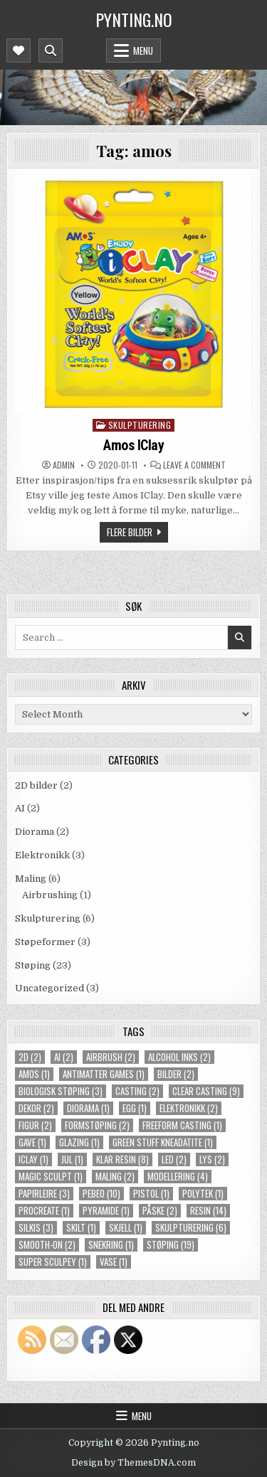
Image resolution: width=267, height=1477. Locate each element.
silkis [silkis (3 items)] (36, 1228)
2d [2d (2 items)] (30, 1057)
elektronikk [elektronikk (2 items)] (188, 1108)
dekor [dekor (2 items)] (36, 1108)
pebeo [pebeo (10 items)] (101, 1193)
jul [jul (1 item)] (72, 1159)
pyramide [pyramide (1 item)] (106, 1210)
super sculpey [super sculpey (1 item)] (53, 1262)
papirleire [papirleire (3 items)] (44, 1193)
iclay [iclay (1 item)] (33, 1159)
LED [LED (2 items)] (174, 1159)
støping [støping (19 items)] (170, 1245)
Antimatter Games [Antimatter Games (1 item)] (104, 1074)
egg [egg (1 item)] (134, 1108)
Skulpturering (140, 425)
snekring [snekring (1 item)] (111, 1245)
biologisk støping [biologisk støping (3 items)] (61, 1091)
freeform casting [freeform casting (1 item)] (182, 1125)
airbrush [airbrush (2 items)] (110, 1057)
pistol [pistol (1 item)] (151, 1193)
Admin (64, 465)
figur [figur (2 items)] (35, 1125)
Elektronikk (42, 855)
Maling (30, 878)
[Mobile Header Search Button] (50, 50)
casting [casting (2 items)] (137, 1091)
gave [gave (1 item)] (32, 1142)
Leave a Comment (194, 465)
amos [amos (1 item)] (34, 1074)
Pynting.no (133, 19)
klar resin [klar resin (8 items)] (122, 1159)
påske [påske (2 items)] (159, 1210)
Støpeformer (45, 942)
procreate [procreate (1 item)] (44, 1210)
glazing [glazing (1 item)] (79, 1142)
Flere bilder (129, 532)
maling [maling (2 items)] (115, 1176)
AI (20, 808)
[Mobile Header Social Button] (18, 50)
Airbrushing (50, 895)
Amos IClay (133, 445)
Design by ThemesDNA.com (133, 1463)
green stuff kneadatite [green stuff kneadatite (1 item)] (162, 1142)
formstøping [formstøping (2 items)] (97, 1125)
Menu (143, 50)
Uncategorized (49, 988)
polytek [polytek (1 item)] (203, 1193)
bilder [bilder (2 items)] (175, 1074)
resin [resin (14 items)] (208, 1210)
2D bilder (36, 785)
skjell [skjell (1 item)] (125, 1228)
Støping (33, 965)
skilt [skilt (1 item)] (81, 1228)
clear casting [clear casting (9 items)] (206, 1091)
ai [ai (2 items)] (63, 1057)
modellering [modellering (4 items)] (177, 1176)
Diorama (34, 831)
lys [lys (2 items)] (212, 1159)
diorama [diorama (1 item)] (88, 1108)
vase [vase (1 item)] (113, 1262)
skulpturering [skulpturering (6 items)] (190, 1228)
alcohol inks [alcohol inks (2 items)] (179, 1057)
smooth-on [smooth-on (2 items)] (47, 1245)
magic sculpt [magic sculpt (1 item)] (51, 1176)
